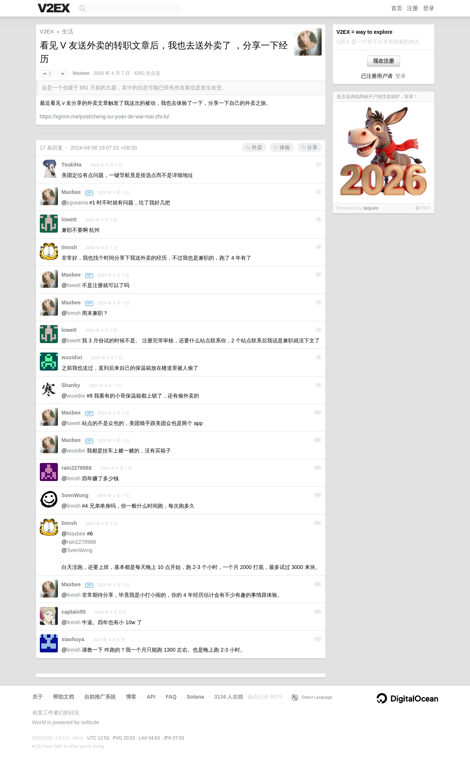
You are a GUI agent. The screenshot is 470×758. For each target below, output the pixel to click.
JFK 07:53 (173, 738)
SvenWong (75, 495)
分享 (309, 147)
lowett (69, 219)
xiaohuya (73, 639)
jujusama (77, 203)
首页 (396, 8)
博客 (131, 697)
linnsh (69, 247)
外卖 (254, 147)
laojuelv (371, 208)
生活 (67, 31)
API (151, 697)
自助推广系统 (100, 697)
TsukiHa (72, 165)
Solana (195, 697)
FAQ (171, 697)
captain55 (74, 612)
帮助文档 (63, 697)
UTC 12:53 (98, 738)
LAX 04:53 (149, 738)
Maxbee (81, 73)
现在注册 (383, 61)
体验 (282, 147)
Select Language (312, 697)
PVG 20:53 (124, 738)
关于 (37, 697)
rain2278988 (77, 468)
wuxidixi (72, 357)
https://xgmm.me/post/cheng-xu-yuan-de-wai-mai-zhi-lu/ (104, 116)
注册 (412, 8)
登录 (428, 8)
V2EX (47, 31)
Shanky (71, 385)
